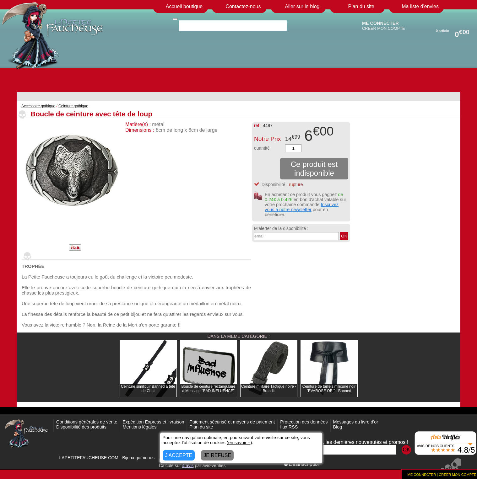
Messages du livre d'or (355, 421)
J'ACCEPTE (178, 455)
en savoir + (239, 442)
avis (188, 465)
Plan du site (201, 426)
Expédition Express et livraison (153, 421)
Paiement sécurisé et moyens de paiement (232, 421)
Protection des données (304, 421)
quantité (262, 148)
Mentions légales (139, 426)
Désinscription (302, 464)
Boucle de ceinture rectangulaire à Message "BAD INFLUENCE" (208, 388)
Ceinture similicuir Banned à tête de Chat (148, 388)
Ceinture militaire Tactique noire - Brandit (268, 388)
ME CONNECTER (380, 23)
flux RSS (289, 426)
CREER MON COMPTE (383, 28)
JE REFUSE (217, 455)
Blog (337, 426)
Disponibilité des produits (81, 426)
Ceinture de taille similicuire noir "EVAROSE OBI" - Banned (328, 388)
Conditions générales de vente (86, 421)
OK (344, 236)
